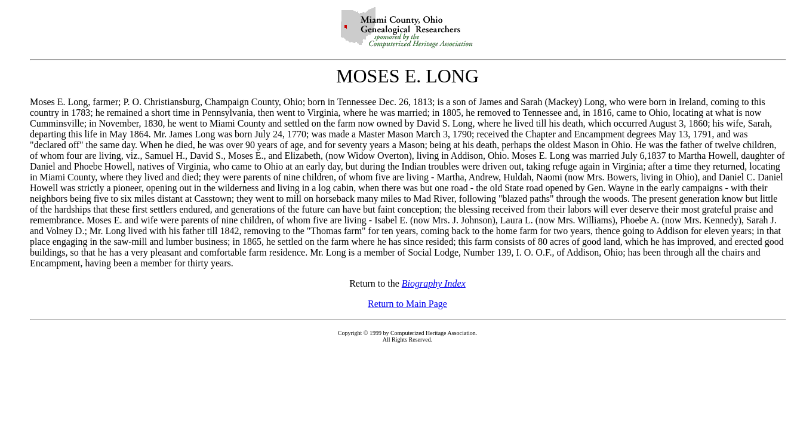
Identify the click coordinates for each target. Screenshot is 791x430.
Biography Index (434, 283)
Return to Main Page (407, 304)
